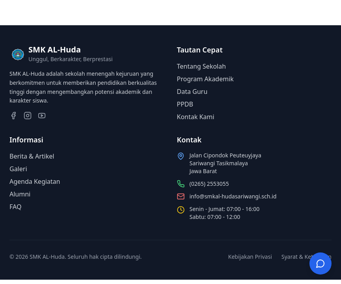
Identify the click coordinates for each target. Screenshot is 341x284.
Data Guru (192, 91)
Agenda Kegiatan (34, 181)
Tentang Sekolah (201, 66)
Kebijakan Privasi (250, 256)
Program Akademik (205, 79)
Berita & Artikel (31, 156)
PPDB (185, 104)
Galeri (18, 168)
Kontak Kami (195, 116)
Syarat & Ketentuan (306, 256)
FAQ (15, 206)
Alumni (19, 194)
